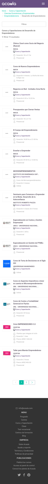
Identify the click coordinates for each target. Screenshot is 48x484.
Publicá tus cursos (24, 462)
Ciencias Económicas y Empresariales (19, 13)
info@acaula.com (24, 408)
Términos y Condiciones (24, 451)
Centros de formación (24, 433)
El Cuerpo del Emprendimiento (25, 130)
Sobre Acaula (24, 444)
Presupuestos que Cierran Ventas (26, 110)
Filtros (24, 24)
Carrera (24, 420)
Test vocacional (24, 429)
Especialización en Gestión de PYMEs (28, 243)
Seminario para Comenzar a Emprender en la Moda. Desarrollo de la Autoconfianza (29, 196)
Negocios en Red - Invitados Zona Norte (29, 89)
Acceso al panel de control (23, 465)
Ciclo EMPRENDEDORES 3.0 (24, 324)
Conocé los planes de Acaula (24, 469)
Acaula (9, 4)
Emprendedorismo (11, 16)
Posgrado (24, 417)
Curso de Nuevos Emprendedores (26, 66)
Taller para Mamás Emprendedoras (27, 350)
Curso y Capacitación (17, 11)
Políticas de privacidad (24, 454)
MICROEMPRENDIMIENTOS (24, 171)
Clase (24, 426)
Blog (24, 436)
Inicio (4, 11)
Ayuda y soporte (24, 448)
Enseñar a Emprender (21, 151)
